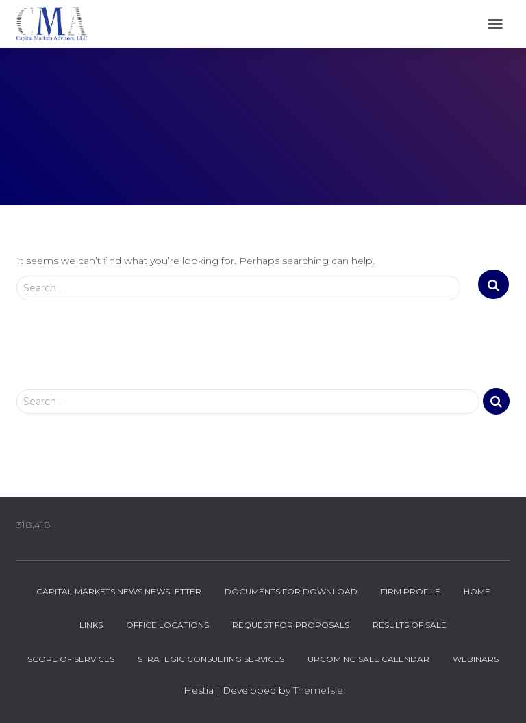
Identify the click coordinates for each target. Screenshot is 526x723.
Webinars (476, 659)
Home (477, 591)
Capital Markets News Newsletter (118, 591)
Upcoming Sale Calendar (368, 659)
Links (91, 625)
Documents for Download (291, 591)
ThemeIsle (318, 690)
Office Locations (167, 625)
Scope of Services (70, 659)
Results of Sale (410, 625)
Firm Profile (410, 591)
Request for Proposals (290, 625)
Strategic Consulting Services (211, 659)
